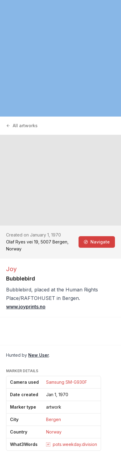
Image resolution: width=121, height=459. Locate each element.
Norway (54, 431)
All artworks (22, 125)
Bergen (53, 419)
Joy (11, 269)
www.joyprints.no (25, 307)
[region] (60, 58)
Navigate (97, 241)
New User (38, 355)
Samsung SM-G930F (66, 382)
